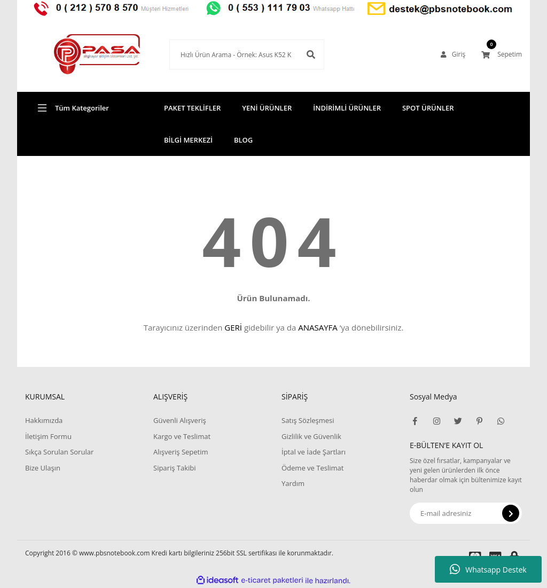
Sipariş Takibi (174, 468)
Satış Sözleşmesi (308, 420)
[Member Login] (453, 54)
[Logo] (81, 54)
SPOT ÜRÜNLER (428, 108)
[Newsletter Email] (466, 513)
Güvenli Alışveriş (179, 420)
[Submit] (510, 513)
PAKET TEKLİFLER (192, 108)
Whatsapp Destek (488, 569)
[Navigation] (81, 108)
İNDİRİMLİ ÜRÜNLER (347, 108)
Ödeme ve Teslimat (312, 468)
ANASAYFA (318, 327)
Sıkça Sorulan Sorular (59, 452)
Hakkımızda (43, 420)
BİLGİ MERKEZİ (188, 140)
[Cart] (501, 54)
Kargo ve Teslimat (181, 436)
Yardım (293, 483)
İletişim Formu (48, 436)
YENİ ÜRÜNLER (267, 108)
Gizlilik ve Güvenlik (311, 436)
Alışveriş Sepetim (180, 452)
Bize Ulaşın (42, 468)
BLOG (243, 140)
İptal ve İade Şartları (314, 452)
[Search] (230, 54)
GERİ (233, 327)
